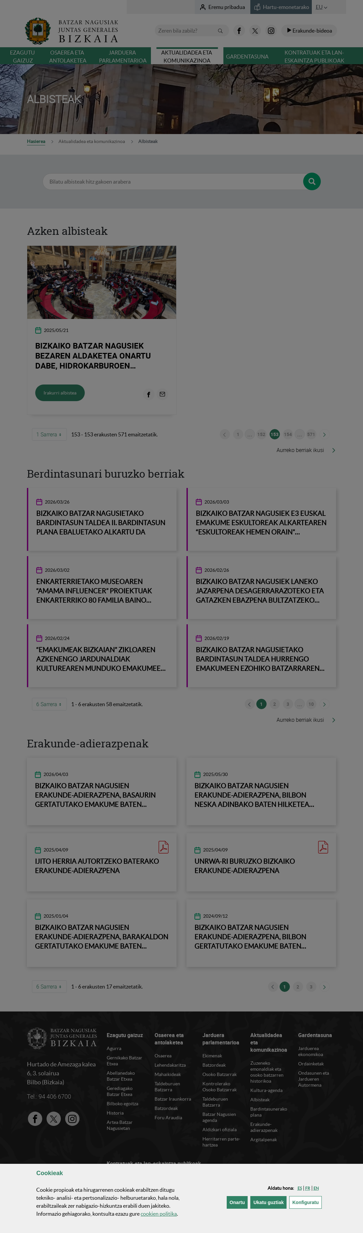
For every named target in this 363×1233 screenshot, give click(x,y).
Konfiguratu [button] (306, 1202)
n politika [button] (159, 1214)
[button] (300, 1188)
